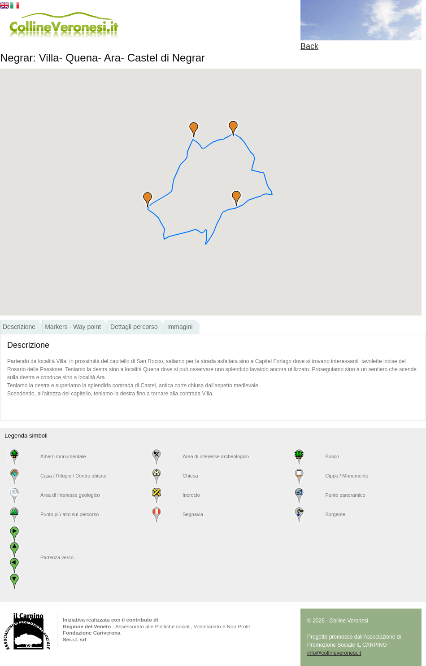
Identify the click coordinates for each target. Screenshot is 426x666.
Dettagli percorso (134, 326)
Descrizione (19, 326)
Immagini (180, 326)
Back (309, 46)
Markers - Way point (73, 326)
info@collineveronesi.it (334, 653)
